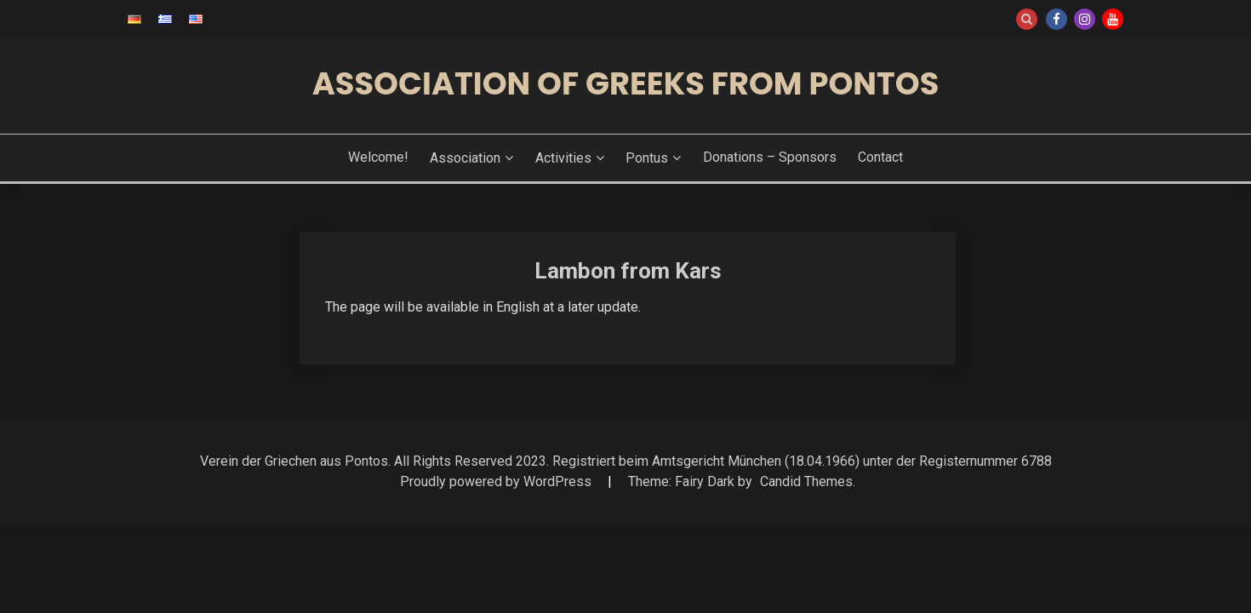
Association (465, 158)
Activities (563, 158)
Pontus (647, 158)
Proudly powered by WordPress (497, 481)
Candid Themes (806, 481)
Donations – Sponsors (770, 157)
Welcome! (378, 157)
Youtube (1112, 19)
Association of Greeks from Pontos (626, 83)
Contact (880, 157)
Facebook (1056, 19)
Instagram (1084, 19)
